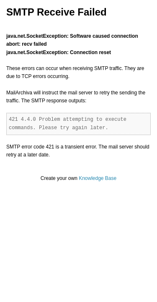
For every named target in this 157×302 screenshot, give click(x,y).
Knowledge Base (97, 178)
